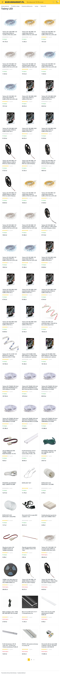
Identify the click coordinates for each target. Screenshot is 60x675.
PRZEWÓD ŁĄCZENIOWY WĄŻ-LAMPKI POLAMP (9, 483)
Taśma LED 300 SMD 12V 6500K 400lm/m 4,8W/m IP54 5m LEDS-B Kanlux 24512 (48, 163)
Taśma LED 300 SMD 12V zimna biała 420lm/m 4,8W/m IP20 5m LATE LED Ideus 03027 (9, 259)
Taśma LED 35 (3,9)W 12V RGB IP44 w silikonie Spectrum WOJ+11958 (9, 355)
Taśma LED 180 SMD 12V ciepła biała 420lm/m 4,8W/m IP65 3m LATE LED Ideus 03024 (48, 34)
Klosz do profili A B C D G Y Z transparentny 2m (29, 612)
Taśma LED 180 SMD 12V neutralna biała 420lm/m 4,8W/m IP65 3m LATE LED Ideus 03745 (29, 66)
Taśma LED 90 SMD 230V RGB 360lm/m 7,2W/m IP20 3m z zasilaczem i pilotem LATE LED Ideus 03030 (29, 356)
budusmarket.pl (5, 6)
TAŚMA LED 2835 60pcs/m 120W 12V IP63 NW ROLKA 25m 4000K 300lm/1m (9, 581)
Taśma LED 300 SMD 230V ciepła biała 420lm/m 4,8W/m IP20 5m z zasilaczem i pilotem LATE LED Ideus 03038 (48, 260)
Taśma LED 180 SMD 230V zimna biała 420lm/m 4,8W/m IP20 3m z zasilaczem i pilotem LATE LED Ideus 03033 (29, 131)
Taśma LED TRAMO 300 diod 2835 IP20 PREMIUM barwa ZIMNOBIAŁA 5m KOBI (49, 388)
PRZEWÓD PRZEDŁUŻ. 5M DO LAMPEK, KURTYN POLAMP (48, 452)
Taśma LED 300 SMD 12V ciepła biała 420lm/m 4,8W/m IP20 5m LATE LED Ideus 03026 (29, 195)
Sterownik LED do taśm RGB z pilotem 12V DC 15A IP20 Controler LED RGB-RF (49, 645)
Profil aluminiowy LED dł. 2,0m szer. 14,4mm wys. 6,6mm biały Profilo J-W (29, 452)
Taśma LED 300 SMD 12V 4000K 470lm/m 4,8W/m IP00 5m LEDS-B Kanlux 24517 (29, 163)
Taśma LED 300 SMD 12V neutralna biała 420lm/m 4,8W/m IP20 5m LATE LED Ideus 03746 (9, 227)
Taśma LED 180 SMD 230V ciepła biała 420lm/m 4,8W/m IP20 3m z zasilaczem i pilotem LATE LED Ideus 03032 (29, 99)
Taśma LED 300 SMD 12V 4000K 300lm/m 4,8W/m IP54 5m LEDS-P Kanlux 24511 (29, 582)
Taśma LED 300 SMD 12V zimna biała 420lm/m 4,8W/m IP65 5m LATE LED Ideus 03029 (29, 259)
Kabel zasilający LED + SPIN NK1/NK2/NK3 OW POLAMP (10, 612)
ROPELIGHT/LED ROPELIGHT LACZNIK (47, 483)
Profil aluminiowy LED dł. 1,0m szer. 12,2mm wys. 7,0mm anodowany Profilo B (10, 645)
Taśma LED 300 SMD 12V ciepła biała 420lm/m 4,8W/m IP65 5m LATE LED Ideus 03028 (48, 195)
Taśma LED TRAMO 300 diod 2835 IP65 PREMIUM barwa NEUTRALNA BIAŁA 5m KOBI (30, 420)
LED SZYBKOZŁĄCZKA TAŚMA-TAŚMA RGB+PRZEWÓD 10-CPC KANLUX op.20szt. (9, 453)
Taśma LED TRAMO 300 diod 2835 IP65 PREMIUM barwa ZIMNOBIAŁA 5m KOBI (49, 420)
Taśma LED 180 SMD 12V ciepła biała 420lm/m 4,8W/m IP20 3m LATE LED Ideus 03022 (29, 34)
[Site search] (39, 2)
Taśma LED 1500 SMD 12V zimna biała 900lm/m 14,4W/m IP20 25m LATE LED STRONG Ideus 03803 (9, 34)
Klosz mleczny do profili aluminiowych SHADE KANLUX (48, 613)
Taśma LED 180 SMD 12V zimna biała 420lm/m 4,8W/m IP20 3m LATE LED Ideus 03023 (48, 66)
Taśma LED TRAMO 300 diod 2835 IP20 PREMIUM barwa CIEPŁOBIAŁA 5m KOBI (10, 388)
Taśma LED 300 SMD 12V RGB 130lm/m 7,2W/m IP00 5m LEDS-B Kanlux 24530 (49, 226)
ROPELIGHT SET (26, 483)
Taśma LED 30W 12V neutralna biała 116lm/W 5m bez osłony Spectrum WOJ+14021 (49, 324)
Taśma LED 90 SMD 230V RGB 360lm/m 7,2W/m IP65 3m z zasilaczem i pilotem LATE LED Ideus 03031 (49, 356)
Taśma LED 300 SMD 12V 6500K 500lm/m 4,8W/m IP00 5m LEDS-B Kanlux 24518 (9, 195)
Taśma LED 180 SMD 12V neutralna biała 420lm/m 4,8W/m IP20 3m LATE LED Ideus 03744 (9, 66)
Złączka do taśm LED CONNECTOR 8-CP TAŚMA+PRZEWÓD (8, 549)
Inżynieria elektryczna (27, 6)
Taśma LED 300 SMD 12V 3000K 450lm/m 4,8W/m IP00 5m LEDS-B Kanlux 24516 (9, 163)
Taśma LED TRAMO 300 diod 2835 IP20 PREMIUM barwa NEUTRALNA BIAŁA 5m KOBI (30, 388)
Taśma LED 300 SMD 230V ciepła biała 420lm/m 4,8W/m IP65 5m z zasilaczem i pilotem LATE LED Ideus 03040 (9, 292)
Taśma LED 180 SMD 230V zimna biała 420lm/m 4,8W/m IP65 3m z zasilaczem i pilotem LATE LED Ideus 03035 (48, 131)
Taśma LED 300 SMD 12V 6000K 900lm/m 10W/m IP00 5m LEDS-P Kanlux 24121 (49, 581)
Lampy (36, 6)
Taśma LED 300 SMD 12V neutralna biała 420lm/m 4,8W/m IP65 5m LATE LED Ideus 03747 (29, 227)
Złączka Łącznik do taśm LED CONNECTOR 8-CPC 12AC (29, 549)
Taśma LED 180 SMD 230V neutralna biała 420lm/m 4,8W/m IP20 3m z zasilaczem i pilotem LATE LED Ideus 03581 (48, 99)
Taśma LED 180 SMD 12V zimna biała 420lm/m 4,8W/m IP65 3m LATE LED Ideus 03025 (9, 98)
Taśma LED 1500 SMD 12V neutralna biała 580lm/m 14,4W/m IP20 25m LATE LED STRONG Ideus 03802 (48, 549)
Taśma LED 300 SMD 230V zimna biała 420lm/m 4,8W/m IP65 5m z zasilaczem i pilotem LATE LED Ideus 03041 (29, 324)
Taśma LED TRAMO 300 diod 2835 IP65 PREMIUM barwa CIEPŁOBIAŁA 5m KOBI (10, 420)
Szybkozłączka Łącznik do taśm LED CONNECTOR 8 (48, 515)
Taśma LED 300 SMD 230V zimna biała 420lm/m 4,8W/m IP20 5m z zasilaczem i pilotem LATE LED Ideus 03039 (9, 324)
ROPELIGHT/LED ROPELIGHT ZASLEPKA (9, 515)
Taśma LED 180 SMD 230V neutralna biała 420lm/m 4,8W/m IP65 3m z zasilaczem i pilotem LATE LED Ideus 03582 (9, 131)
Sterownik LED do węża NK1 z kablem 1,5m (29, 515)
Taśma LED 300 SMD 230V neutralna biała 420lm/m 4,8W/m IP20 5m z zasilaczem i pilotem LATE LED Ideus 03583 (29, 292)
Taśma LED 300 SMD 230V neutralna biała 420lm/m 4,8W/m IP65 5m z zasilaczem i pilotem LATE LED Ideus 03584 (48, 292)
